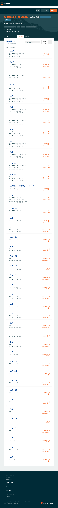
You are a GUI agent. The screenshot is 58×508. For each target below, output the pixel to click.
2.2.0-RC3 (13, 380)
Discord (9, 479)
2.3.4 (11, 152)
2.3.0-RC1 (13, 284)
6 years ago (46, 177)
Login (53, 10)
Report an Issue (9, 487)
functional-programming (31, 26)
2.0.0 (11, 437)
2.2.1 (11, 332)
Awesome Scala (45, 11)
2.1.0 (11, 409)
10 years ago (46, 229)
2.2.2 (11, 323)
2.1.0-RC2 (13, 418)
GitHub (8, 20)
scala (18, 26)
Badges (27, 36)
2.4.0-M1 (12, 174)
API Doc (38, 10)
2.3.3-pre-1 (13, 208)
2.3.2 (11, 217)
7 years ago (46, 188)
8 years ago (46, 197)
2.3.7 (11, 118)
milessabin (10, 16)
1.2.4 (11, 447)
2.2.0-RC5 (13, 361)
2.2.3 (11, 313)
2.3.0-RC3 (13, 265)
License (8, 496)
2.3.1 (11, 227)
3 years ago (46, 87)
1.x (15, 31)
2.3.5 (11, 140)
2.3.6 (11, 129)
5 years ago (46, 120)
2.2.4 (11, 303)
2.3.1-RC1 (13, 237)
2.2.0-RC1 (13, 399)
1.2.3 (11, 456)
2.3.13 (11, 50)
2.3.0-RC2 (13, 275)
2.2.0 (11, 342)
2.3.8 (11, 107)
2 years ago (46, 64)
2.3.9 (11, 95)
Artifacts (14, 36)
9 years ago (46, 220)
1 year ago (46, 53)
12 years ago (46, 440)
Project (7, 36)
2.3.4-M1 (12, 163)
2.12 (18, 29)
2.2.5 (11, 294)
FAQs (7, 492)
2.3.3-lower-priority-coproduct (21, 185)
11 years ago (46, 344)
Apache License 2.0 (45, 17)
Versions (20, 36)
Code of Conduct (10, 494)
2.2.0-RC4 (13, 370)
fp (15, 26)
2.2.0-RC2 (13, 390)
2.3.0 (11, 246)
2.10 (23, 199)
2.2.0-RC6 (13, 351)
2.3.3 (11, 195)
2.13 (14, 29)
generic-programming (9, 26)
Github (8, 477)
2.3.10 (11, 84)
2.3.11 (11, 73)
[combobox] (32, 42)
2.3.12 (11, 62)
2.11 (21, 29)
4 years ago (46, 98)
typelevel (23, 26)
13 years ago (46, 449)
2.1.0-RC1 (13, 428)
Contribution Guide (10, 485)
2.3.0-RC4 (13, 256)
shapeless (23, 16)
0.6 (18, 31)
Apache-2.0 (46, 55)
